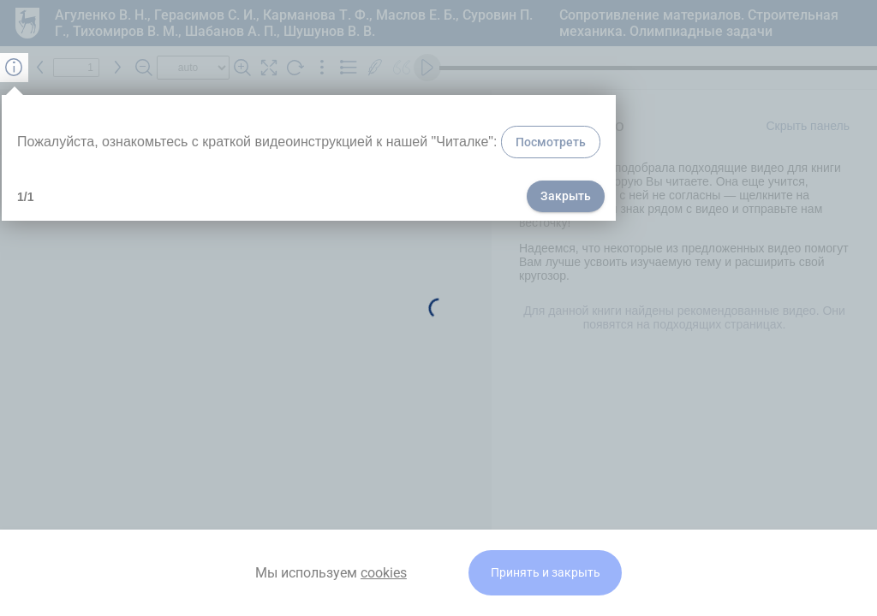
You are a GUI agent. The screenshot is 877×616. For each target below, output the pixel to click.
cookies (384, 573)
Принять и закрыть (545, 573)
